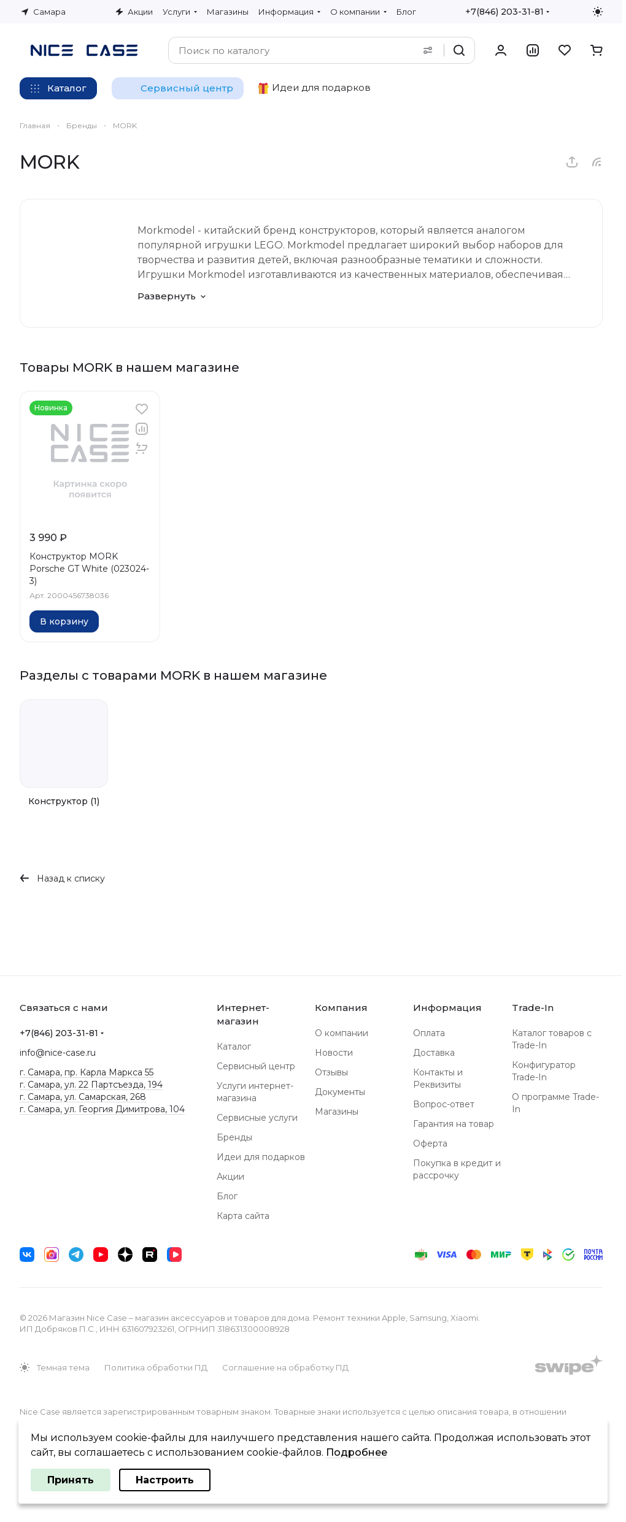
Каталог (234, 1046)
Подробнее (356, 1452)
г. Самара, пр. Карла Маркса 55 (86, 1072)
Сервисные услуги (257, 1117)
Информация (447, 1007)
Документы (340, 1091)
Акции (230, 1176)
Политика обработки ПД (155, 1367)
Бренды (234, 1137)
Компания (341, 1007)
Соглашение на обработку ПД (285, 1367)
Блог (227, 1196)
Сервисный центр (256, 1066)
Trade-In (533, 1007)
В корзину (64, 621)
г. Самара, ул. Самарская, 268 (83, 1096)
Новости (334, 1052)
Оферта (430, 1143)
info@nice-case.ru (58, 1052)
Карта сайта (243, 1215)
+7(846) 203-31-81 (504, 11)
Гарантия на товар (453, 1123)
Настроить (165, 1480)
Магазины (336, 1111)
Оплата (429, 1033)
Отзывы (331, 1072)
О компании (341, 1033)
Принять (70, 1480)
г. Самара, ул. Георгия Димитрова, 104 (102, 1109)
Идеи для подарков (261, 1157)
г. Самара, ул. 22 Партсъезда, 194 (91, 1084)
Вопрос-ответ (443, 1104)
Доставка (434, 1052)
